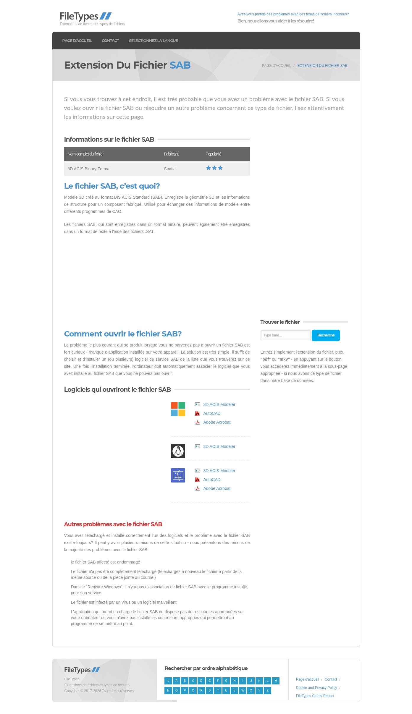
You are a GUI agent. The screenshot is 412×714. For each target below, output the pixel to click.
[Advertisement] (157, 282)
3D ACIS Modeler (219, 404)
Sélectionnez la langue (153, 40)
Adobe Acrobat (217, 422)
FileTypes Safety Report (315, 696)
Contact (110, 40)
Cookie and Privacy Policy (316, 688)
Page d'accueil (77, 40)
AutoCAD (212, 413)
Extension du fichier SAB (323, 66)
